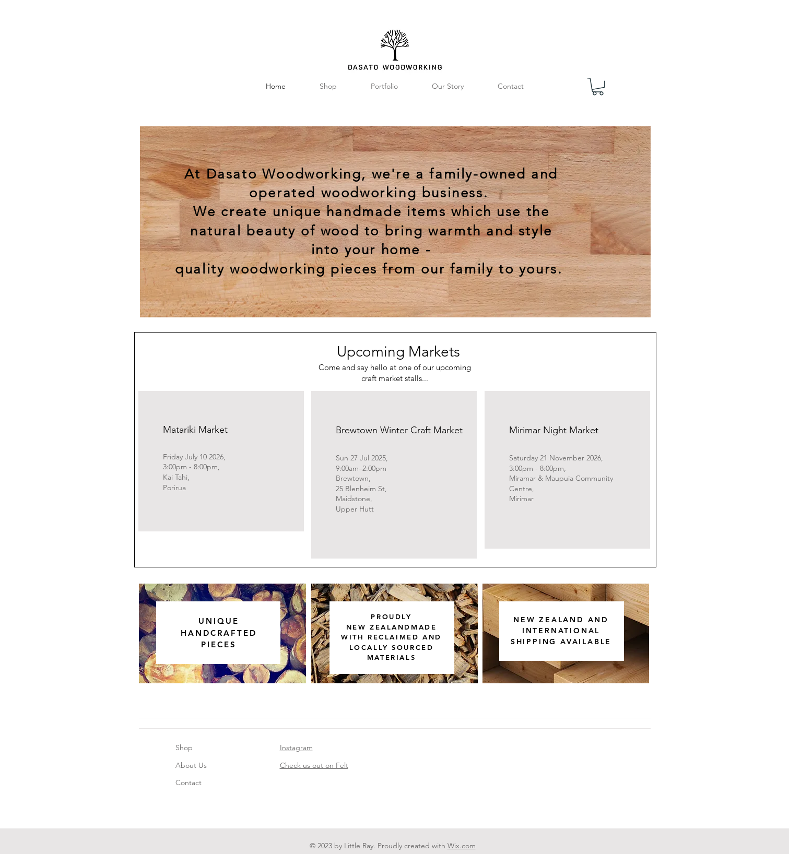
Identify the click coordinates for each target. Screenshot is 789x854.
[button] (597, 87)
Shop (184, 747)
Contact (188, 782)
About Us (191, 765)
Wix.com (462, 845)
